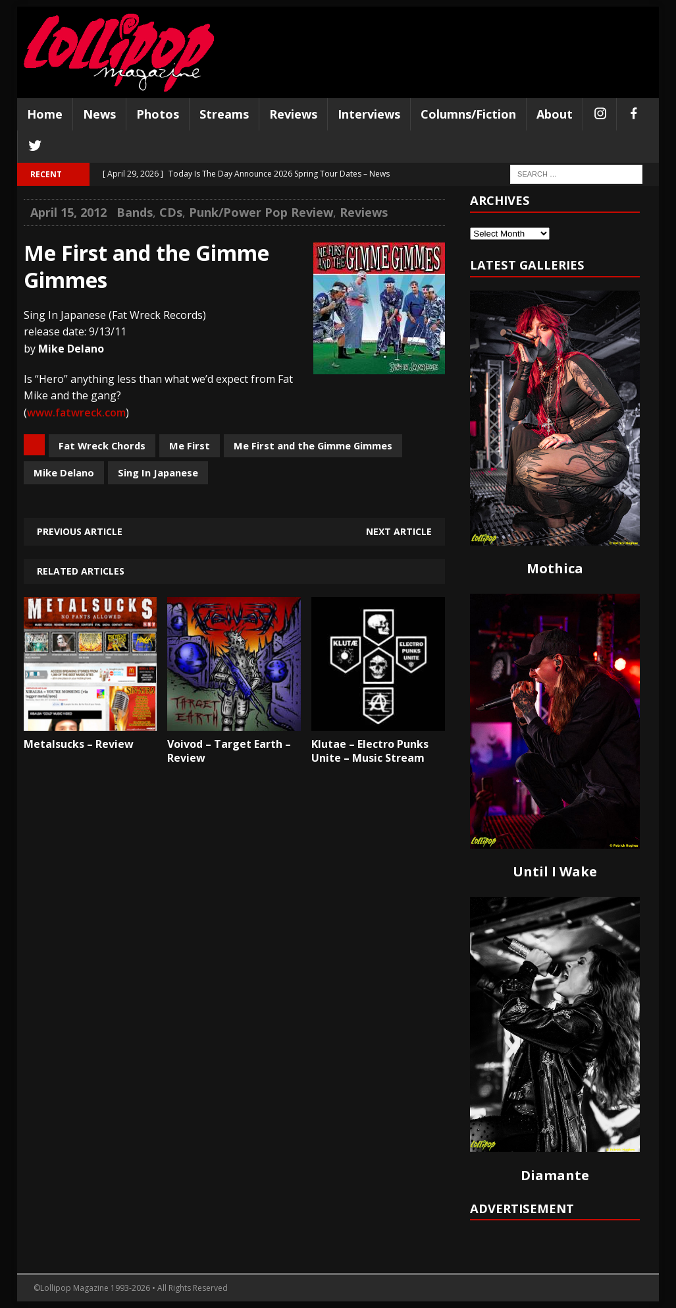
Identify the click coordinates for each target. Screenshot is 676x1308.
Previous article (79, 531)
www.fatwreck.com (76, 412)
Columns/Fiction (468, 114)
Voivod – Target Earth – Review (229, 751)
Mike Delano (64, 472)
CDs (170, 212)
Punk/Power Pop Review (261, 212)
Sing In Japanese (158, 472)
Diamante (555, 1175)
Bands (135, 212)
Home (45, 114)
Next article (399, 531)
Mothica (555, 568)
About (554, 114)
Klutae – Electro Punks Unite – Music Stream (370, 751)
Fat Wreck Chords (102, 445)
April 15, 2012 (68, 212)
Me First (189, 445)
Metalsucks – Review (79, 744)
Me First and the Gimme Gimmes (313, 445)
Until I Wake (555, 871)
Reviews (293, 114)
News (99, 114)
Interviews (369, 114)
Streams (224, 114)
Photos (157, 114)
